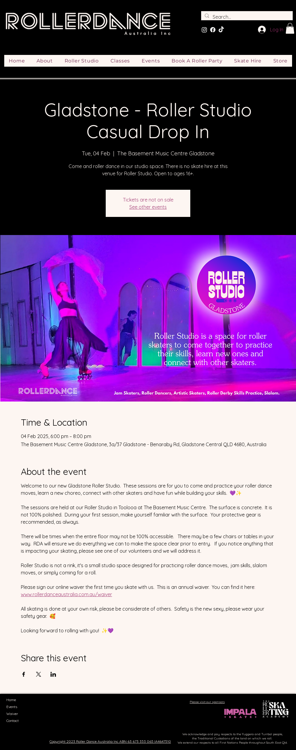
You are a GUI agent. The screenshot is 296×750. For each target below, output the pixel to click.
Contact (12, 720)
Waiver (12, 713)
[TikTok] (221, 29)
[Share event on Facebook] (24, 674)
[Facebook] (212, 29)
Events (11, 706)
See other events (148, 207)
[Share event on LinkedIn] (53, 674)
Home (11, 700)
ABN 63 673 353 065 (136, 741)
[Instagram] (204, 29)
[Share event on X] (38, 674)
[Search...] (246, 17)
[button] (289, 28)
